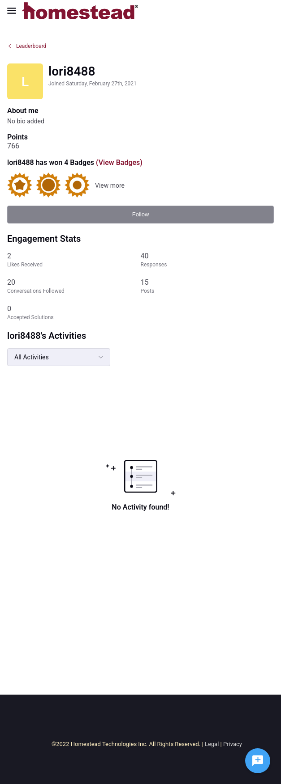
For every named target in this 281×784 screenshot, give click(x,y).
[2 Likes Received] (74, 260)
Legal (212, 744)
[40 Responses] (207, 260)
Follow (140, 214)
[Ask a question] (257, 760)
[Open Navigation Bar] (14, 10)
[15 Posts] (207, 286)
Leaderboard (26, 46)
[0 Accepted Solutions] (74, 312)
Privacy (232, 744)
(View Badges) (118, 162)
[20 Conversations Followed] (74, 286)
